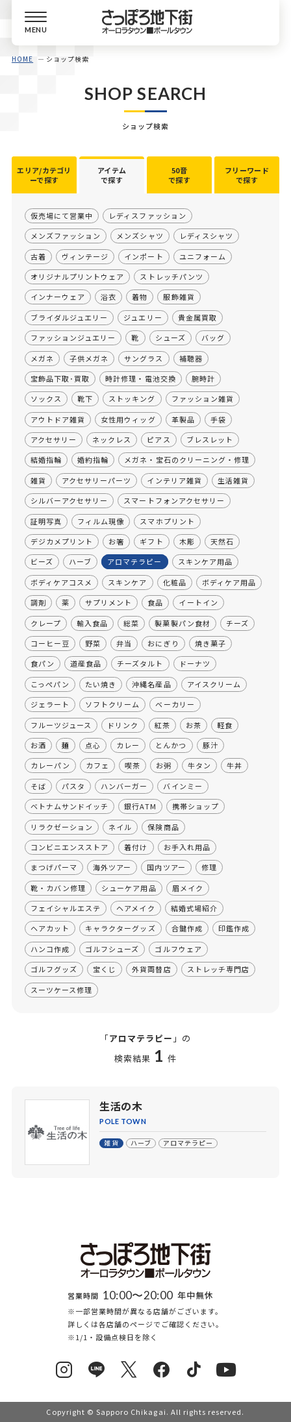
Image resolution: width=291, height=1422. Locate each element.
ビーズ (42, 561)
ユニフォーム (202, 256)
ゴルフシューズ (112, 949)
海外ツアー (112, 867)
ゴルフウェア (178, 949)
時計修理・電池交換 (140, 378)
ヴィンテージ (85, 256)
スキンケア (127, 582)
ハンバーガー (124, 786)
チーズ (237, 622)
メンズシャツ (139, 235)
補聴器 (190, 357)
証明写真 (46, 520)
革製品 (182, 418)
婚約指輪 (92, 459)
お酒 (38, 745)
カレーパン (50, 765)
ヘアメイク (135, 908)
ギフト (151, 541)
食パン (43, 663)
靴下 (85, 398)
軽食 (225, 724)
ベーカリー (174, 704)
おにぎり (163, 643)
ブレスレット (209, 439)
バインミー (182, 786)
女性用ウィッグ (128, 418)
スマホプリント (167, 520)
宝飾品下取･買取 (60, 378)
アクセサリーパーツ (96, 480)
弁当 (124, 643)
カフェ (97, 765)
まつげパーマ (54, 867)
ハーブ (80, 561)
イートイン (198, 602)
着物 (139, 296)
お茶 (193, 724)
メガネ (42, 357)
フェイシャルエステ (66, 908)
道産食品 (85, 663)
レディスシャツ (206, 235)
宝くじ (104, 969)
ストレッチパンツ (171, 276)
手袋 (218, 418)
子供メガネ (89, 357)
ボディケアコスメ (61, 582)
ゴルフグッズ (54, 969)
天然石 (222, 541)
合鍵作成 (187, 928)
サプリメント (108, 602)
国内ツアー (166, 867)
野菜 (93, 643)
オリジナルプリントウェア (77, 276)
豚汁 (210, 745)
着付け (135, 847)
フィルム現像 (100, 520)
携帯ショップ (195, 806)
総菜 (131, 622)
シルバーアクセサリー (69, 500)
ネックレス (111, 439)
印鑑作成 (233, 928)
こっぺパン (50, 684)
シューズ (170, 337)
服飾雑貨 (178, 296)
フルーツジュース (61, 724)
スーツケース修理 (61, 989)
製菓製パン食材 (182, 622)
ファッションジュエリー (73, 337)
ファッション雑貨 (202, 398)
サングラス (143, 357)
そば (38, 786)
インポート (143, 256)
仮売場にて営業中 (62, 215)
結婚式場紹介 (194, 908)
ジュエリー (142, 317)
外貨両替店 (151, 969)
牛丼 (234, 765)
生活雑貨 (233, 480)
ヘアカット (50, 928)
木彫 (186, 541)
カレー (128, 745)
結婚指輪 (46, 459)
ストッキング (131, 398)
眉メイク (187, 887)
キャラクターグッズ (120, 928)
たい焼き (100, 684)
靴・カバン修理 (58, 887)
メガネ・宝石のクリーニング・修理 (186, 459)
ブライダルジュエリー (69, 317)
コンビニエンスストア (69, 847)
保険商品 (163, 826)
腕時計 (203, 378)
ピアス (158, 439)
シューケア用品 (128, 887)
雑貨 (38, 480)
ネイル (120, 826)
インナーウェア (58, 296)
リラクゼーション (62, 826)
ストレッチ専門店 (218, 969)
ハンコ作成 (50, 949)
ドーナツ (194, 663)
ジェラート (50, 704)
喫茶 (132, 765)
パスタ (73, 786)
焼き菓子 (209, 643)
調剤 (38, 602)
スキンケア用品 (204, 561)
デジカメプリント (62, 541)
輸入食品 (92, 622)
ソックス (46, 398)
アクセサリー (54, 439)
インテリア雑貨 (174, 480)
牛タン (198, 765)
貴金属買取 (197, 317)
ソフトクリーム (112, 704)
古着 (38, 256)
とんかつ (170, 745)
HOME (22, 59)
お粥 (163, 765)
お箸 (116, 541)
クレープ (46, 622)
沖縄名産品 (151, 684)
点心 (93, 745)
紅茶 (162, 724)
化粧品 (174, 582)
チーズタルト (140, 663)
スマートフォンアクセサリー (174, 500)
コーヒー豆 (50, 643)
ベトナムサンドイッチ (69, 806)
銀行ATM (140, 806)
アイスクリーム (214, 684)
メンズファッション (66, 235)
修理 (209, 867)
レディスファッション (147, 215)
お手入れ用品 (186, 847)
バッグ (213, 337)
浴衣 (108, 296)
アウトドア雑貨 (58, 418)
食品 (155, 602)
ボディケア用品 (229, 582)
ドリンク (122, 724)
